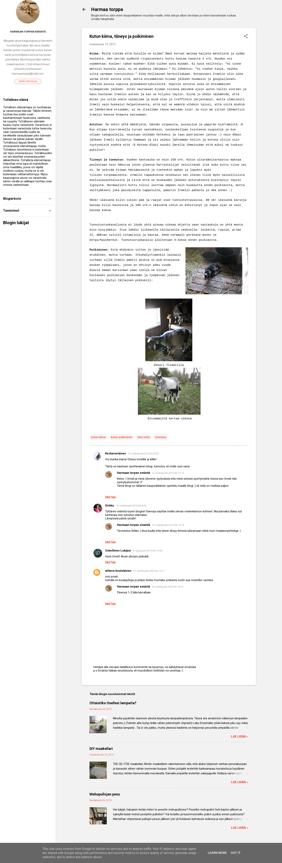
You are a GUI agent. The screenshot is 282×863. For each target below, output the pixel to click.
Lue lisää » (239, 736)
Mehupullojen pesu (104, 794)
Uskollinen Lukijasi (118, 550)
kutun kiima (98, 437)
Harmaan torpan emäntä (133, 473)
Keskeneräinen (115, 453)
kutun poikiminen (121, 437)
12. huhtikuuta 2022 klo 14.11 (149, 570)
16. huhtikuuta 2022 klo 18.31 (167, 586)
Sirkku (109, 505)
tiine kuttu (143, 437)
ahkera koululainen (118, 570)
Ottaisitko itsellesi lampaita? (112, 703)
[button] (245, 36)
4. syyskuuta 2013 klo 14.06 (147, 550)
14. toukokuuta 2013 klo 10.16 (168, 525)
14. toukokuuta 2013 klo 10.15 (168, 472)
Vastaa (110, 497)
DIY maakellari (101, 749)
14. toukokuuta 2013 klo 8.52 (143, 453)
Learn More (217, 853)
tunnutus (160, 437)
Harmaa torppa (107, 9)
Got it (235, 853)
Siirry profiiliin (28, 81)
